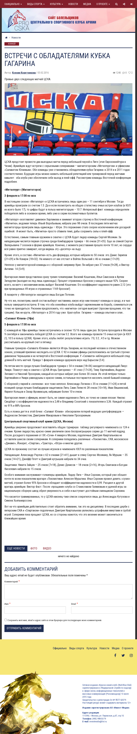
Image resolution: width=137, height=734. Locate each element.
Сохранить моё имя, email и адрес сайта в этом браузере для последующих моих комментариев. (54, 620)
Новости (73, 4)
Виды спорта (36, 4)
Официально (13, 4)
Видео (47, 548)
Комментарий (11, 581)
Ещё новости (16, 548)
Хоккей (11, 44)
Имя (6, 604)
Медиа (87, 4)
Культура (56, 4)
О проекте (103, 4)
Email (73, 604)
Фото (33, 548)
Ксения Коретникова (24, 72)
